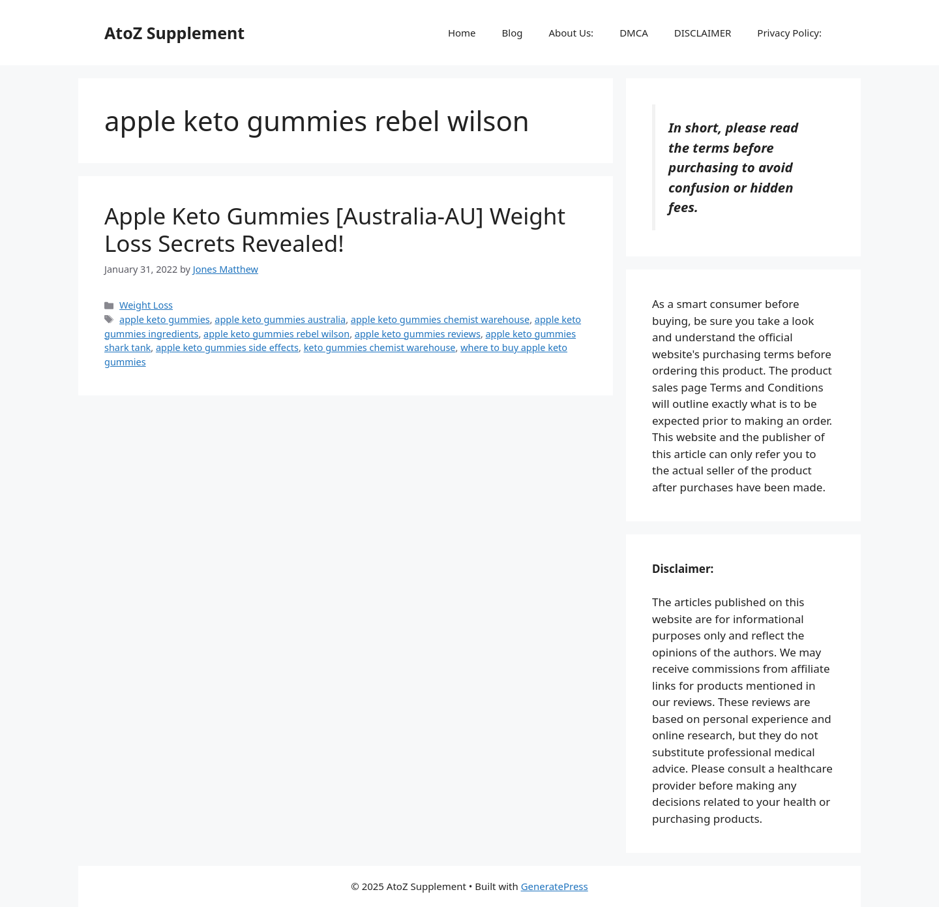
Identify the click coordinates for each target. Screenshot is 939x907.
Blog (512, 32)
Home (462, 32)
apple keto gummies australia (280, 319)
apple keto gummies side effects (227, 347)
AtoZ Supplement (174, 33)
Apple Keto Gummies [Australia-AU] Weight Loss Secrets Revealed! (334, 229)
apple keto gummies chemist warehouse (440, 319)
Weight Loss (146, 305)
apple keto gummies (164, 319)
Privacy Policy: (789, 32)
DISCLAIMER (703, 32)
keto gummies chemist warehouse (380, 347)
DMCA (633, 32)
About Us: (570, 32)
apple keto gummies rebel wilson (276, 334)
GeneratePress (554, 886)
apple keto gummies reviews (418, 334)
